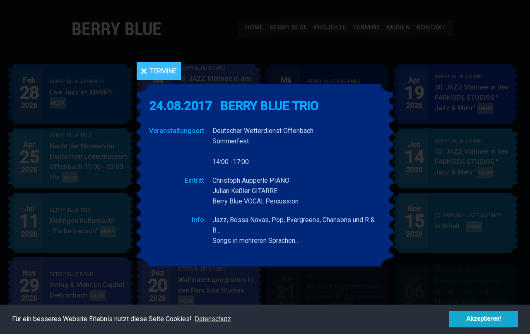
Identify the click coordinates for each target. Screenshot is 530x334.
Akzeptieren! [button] (483, 318)
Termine (163, 71)
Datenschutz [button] (213, 319)
